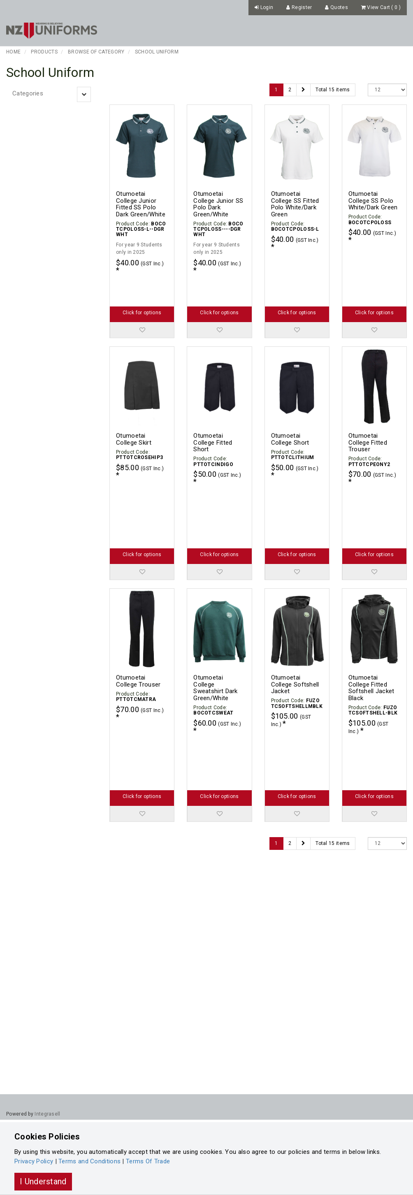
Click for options (142, 286)
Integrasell (47, 1114)
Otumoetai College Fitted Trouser (367, 416)
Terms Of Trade (148, 1161)
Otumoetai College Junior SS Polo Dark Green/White (218, 204)
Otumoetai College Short (290, 413)
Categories (27, 93)
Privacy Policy (33, 1161)
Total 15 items (333, 90)
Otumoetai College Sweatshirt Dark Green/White (215, 635)
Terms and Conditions (89, 1161)
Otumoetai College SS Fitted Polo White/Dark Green (295, 204)
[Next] (303, 90)
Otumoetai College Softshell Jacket (295, 631)
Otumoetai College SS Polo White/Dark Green (373, 200)
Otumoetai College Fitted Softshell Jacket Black (371, 635)
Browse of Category (96, 52)
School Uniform (157, 52)
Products (44, 52)
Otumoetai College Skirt (133, 413)
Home (13, 52)
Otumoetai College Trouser (138, 628)
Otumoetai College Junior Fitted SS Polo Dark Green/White (140, 204)
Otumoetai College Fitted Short (212, 416)
